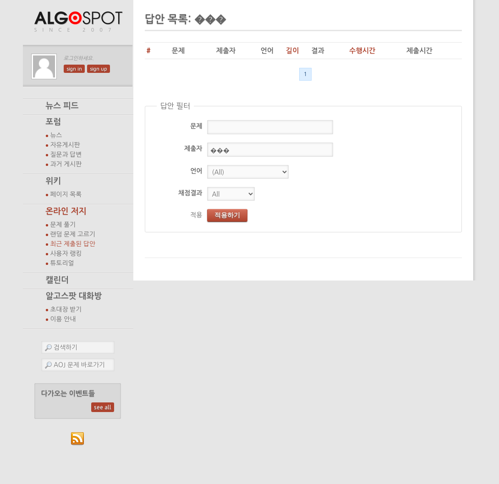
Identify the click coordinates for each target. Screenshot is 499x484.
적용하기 (227, 215)
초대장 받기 (66, 309)
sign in (74, 69)
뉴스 (56, 135)
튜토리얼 (62, 263)
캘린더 (57, 280)
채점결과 (190, 193)
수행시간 (362, 50)
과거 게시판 (66, 164)
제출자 (193, 148)
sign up (98, 69)
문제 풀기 (63, 224)
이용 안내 (63, 319)
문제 (196, 126)
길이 (292, 50)
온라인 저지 (66, 211)
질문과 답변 (66, 154)
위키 (53, 181)
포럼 (53, 122)
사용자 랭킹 (66, 253)
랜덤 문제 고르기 (73, 234)
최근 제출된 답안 (73, 244)
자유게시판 (65, 145)
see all (102, 407)
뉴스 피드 (62, 106)
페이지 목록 (66, 194)
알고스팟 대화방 (74, 296)
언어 (196, 171)
